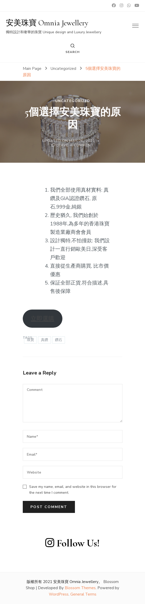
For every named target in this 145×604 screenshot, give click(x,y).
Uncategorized (72, 101)
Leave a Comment (75, 145)
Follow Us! (72, 543)
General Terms (83, 594)
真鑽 (44, 339)
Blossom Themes (80, 587)
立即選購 (42, 319)
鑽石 (58, 339)
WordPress (59, 594)
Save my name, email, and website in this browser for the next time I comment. (72, 489)
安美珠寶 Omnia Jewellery (47, 23)
